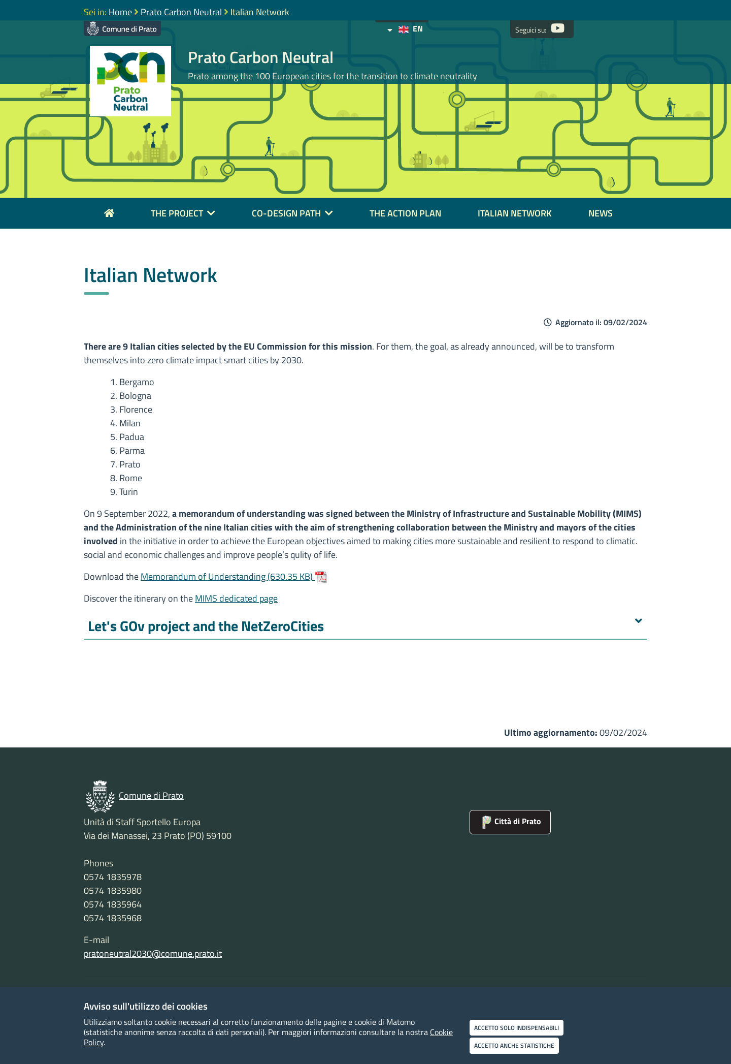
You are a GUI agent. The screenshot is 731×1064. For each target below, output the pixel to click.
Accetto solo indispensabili (516, 1027)
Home (120, 12)
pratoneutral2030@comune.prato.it (153, 953)
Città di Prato (510, 821)
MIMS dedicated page (236, 598)
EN (405, 28)
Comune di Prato (151, 795)
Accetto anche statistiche (514, 1045)
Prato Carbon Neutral (181, 12)
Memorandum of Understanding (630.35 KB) (234, 576)
